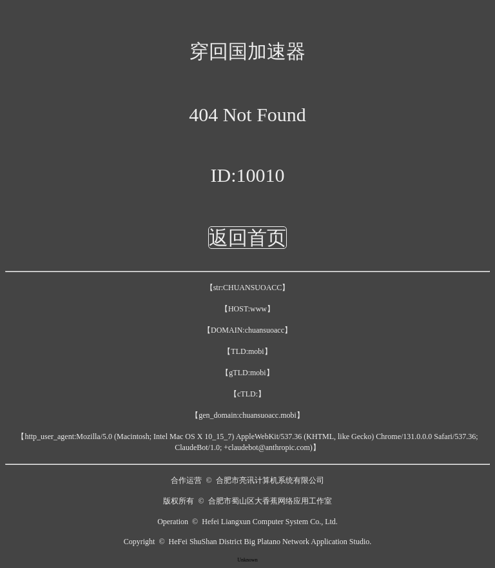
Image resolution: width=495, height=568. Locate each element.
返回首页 (247, 237)
